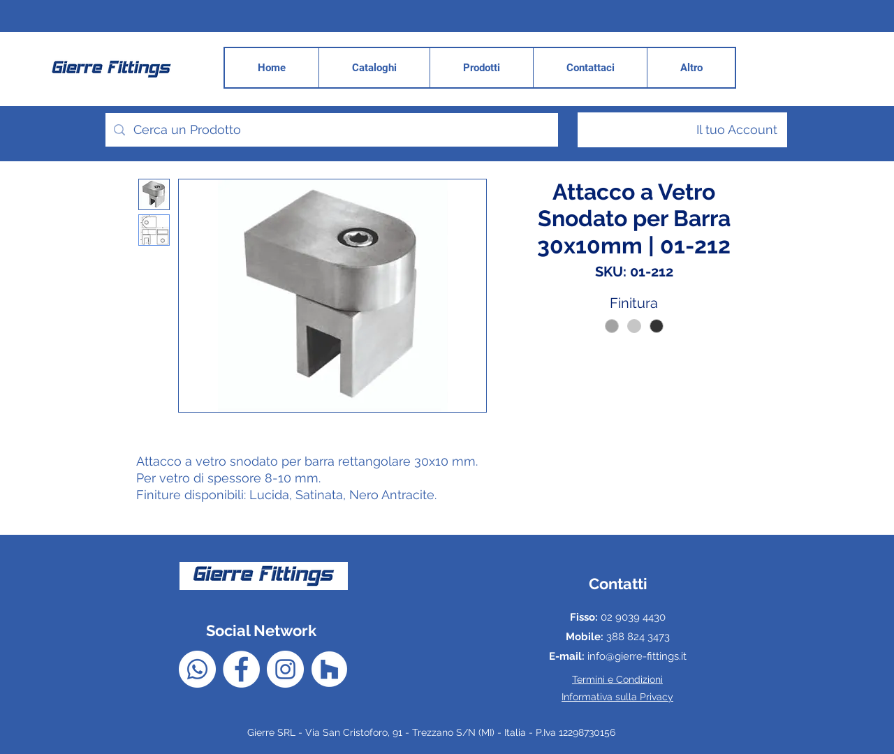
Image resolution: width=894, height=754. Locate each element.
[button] (691, 67)
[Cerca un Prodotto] (331, 130)
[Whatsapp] (197, 669)
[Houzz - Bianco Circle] (329, 669)
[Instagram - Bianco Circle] (285, 669)
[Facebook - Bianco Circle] (241, 669)
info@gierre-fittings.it (637, 656)
